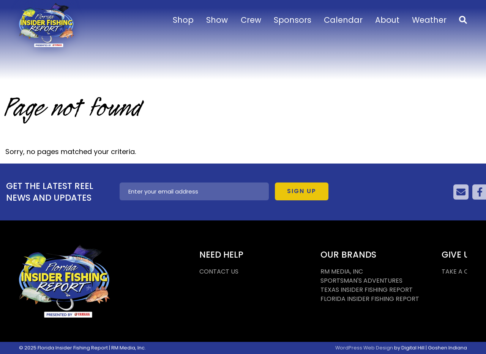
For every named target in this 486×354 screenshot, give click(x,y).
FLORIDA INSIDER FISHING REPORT (369, 298)
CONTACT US (218, 271)
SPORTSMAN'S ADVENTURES (361, 280)
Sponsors (292, 19)
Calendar (343, 19)
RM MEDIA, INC (341, 271)
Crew (251, 19)
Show (217, 19)
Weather (429, 19)
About (387, 19)
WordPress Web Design (364, 348)
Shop (183, 19)
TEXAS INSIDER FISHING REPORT (366, 289)
